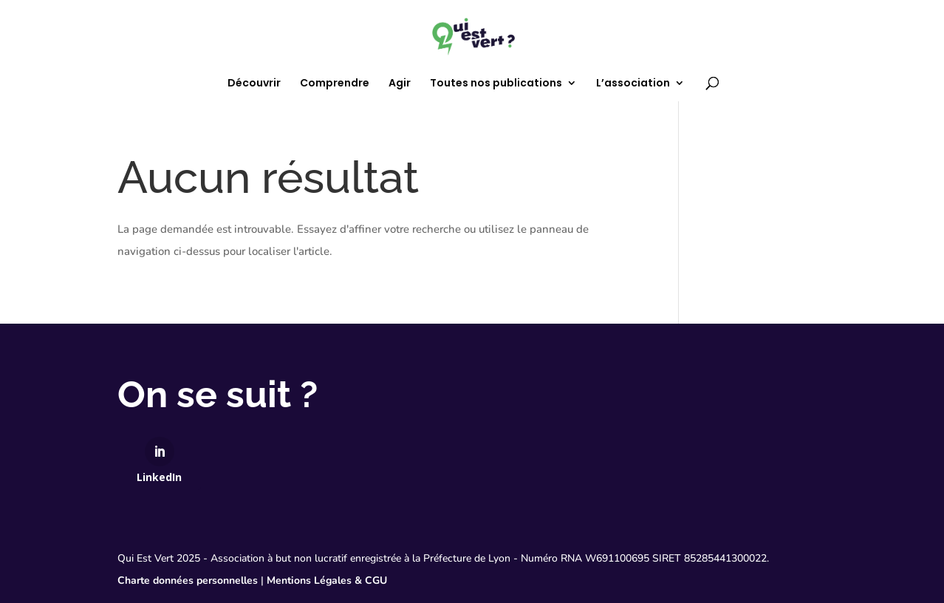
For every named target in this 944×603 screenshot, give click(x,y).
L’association (633, 84)
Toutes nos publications (496, 84)
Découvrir (254, 84)
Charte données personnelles (187, 580)
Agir (400, 84)
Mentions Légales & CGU (327, 580)
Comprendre (334, 84)
